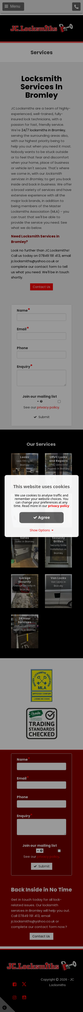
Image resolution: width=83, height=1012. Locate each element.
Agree (41, 517)
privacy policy (58, 506)
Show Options (41, 530)
